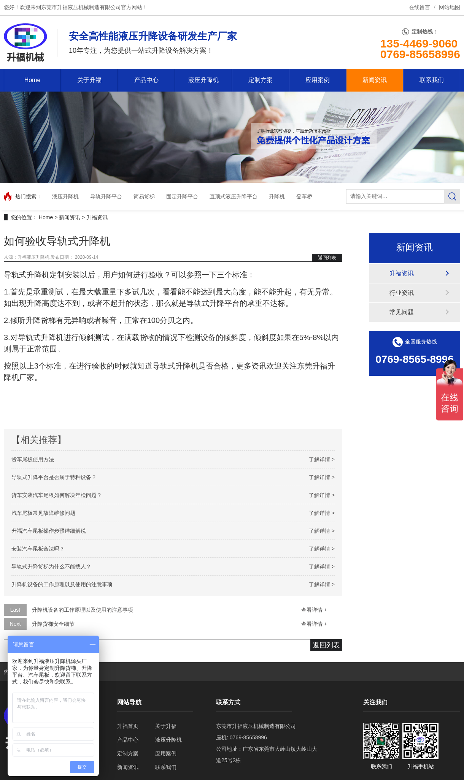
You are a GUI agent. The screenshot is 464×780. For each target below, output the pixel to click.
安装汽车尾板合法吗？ (38, 549)
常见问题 (401, 312)
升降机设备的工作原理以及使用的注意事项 (62, 584)
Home (32, 80)
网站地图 (449, 7)
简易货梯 (144, 196)
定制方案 (260, 80)
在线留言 (419, 7)
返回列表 (327, 257)
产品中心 (146, 80)
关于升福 (89, 80)
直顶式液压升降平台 (233, 196)
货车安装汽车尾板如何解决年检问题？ (56, 495)
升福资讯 (97, 217)
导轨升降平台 (106, 196)
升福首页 (127, 726)
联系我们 (432, 80)
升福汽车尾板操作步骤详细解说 (48, 531)
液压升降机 (203, 80)
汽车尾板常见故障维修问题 (43, 513)
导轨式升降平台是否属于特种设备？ (54, 477)
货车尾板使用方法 (32, 459)
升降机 (277, 196)
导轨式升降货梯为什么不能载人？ (51, 566)
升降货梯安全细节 (53, 624)
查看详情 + (314, 610)
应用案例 (317, 80)
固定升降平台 (182, 196)
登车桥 (304, 196)
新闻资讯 (374, 80)
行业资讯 (401, 293)
